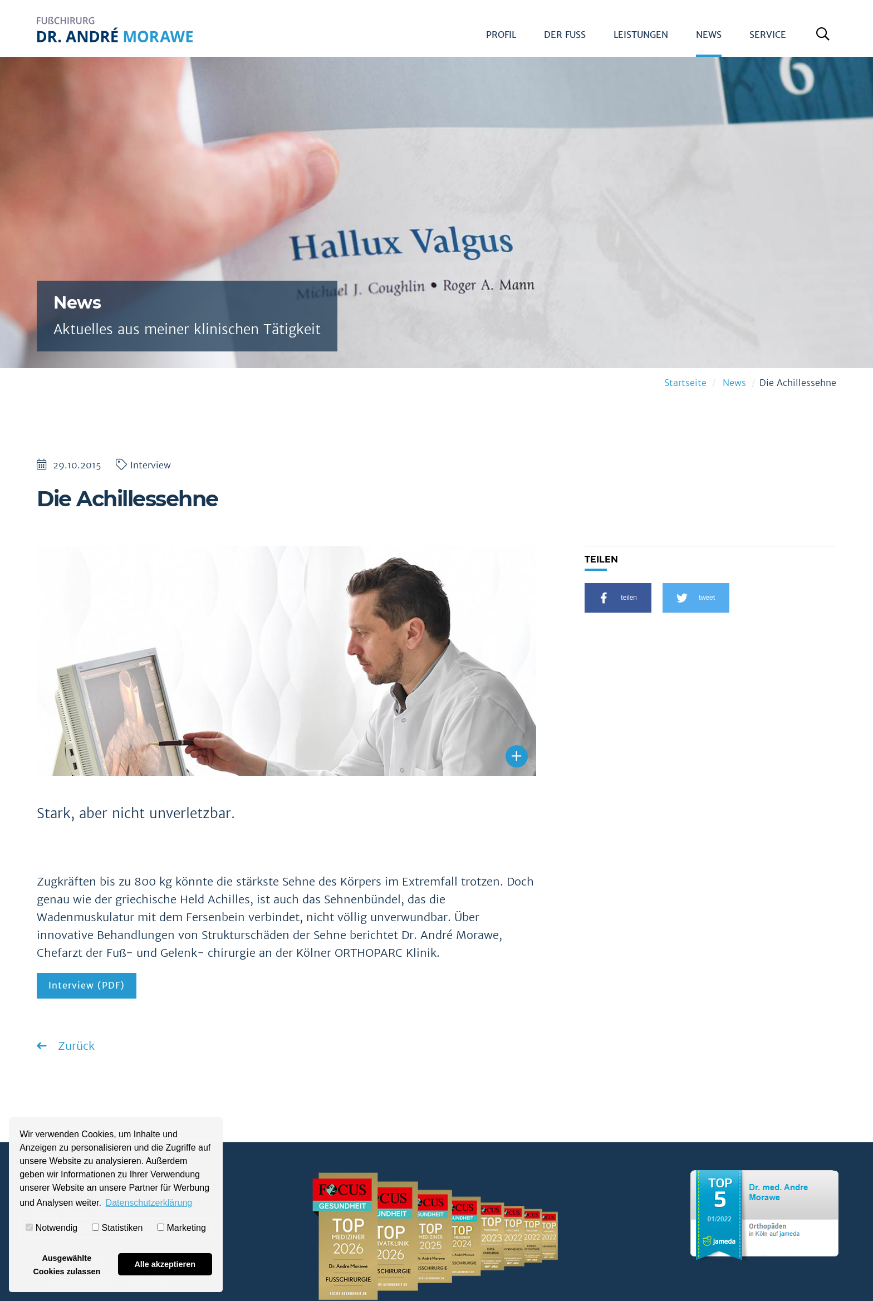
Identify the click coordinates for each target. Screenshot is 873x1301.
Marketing (181, 1227)
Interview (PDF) (86, 985)
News (709, 34)
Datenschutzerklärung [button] (149, 1202)
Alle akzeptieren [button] (164, 1264)
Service (767, 34)
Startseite (685, 383)
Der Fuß (565, 34)
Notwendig (51, 1227)
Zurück (75, 1046)
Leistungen (641, 34)
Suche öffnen (825, 38)
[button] (618, 598)
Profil (501, 34)
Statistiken (117, 1227)
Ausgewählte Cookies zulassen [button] (66, 1265)
